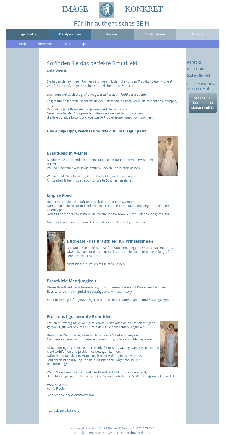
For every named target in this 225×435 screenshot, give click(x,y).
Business (112, 34)
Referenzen (43, 44)
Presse (65, 44)
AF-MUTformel (155, 34)
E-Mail (204, 88)
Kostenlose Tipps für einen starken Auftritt (202, 103)
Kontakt (197, 34)
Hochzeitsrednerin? (82, 395)
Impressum (97, 433)
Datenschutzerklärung (135, 433)
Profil (23, 44)
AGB (112, 433)
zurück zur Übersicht (64, 410)
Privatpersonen (70, 34)
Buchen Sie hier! (198, 75)
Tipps (83, 44)
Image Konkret (27, 34)
